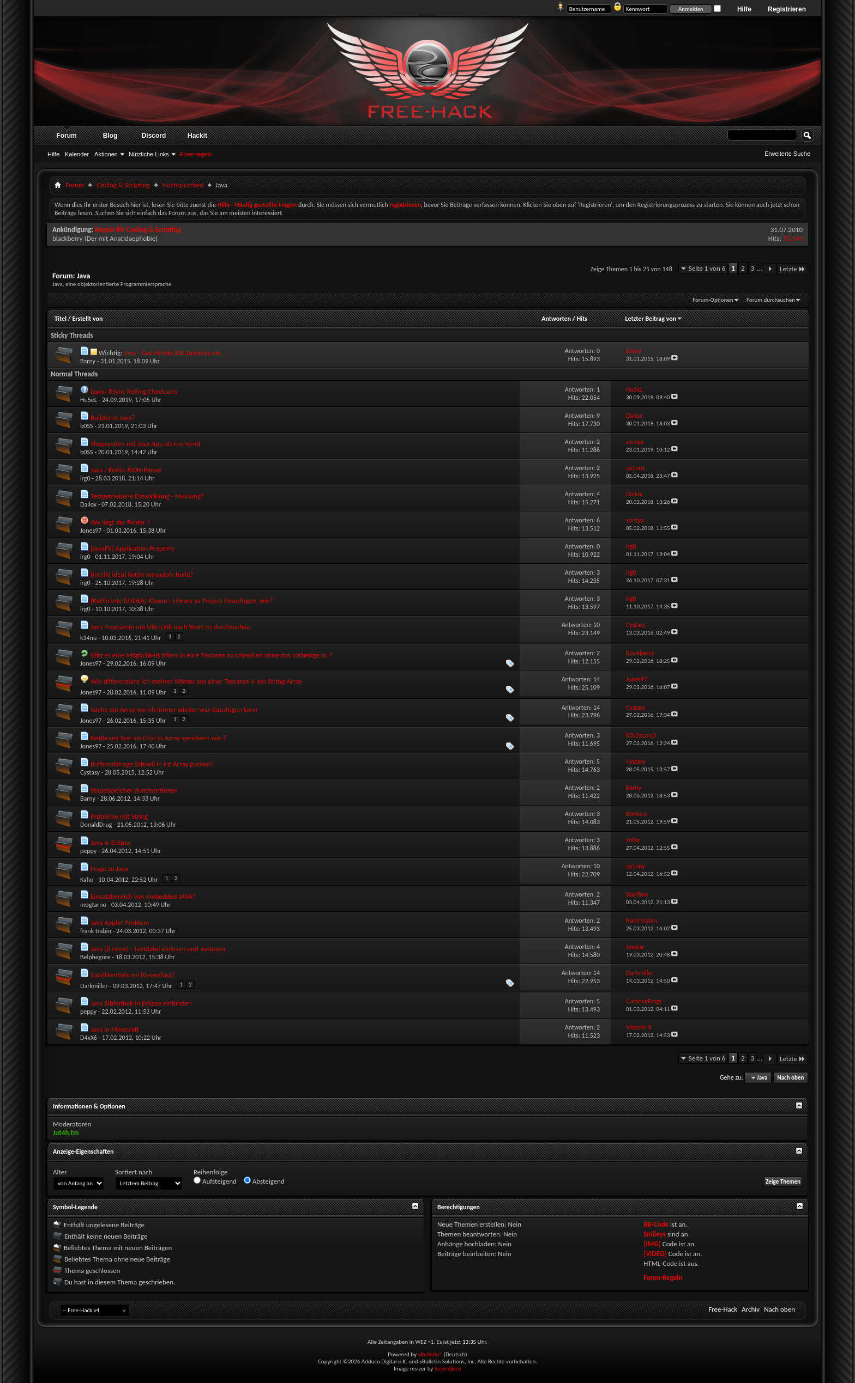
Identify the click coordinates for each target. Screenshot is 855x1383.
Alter (60, 1172)
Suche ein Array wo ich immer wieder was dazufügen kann (174, 709)
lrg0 (85, 478)
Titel (61, 318)
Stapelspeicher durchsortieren (134, 790)
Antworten (556, 318)
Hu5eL (88, 400)
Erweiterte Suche (787, 153)
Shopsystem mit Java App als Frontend (145, 444)
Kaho (86, 880)
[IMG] (652, 1244)
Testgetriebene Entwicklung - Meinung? (147, 496)
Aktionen (106, 154)
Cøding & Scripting (123, 185)
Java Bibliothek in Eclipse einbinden (141, 1003)
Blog (110, 135)
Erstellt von (87, 318)
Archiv (751, 1309)
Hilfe (744, 9)
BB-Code (656, 1224)
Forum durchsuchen (770, 299)
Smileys (654, 1234)
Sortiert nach (133, 1172)
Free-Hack (722, 1309)
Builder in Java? (113, 417)
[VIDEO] (655, 1254)
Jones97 (90, 530)
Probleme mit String (119, 816)
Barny (87, 361)
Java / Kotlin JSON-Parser (126, 470)
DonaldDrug (96, 824)
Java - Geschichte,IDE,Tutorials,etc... (175, 353)
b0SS (86, 426)
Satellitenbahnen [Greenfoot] (132, 975)
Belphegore (95, 957)
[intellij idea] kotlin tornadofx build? (142, 574)
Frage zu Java (109, 868)
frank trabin (95, 931)
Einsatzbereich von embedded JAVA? (143, 896)
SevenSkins (448, 1368)
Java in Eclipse (111, 842)
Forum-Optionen (713, 299)
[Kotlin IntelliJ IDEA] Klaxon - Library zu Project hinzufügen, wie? (182, 600)
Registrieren (787, 9)
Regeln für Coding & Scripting (137, 230)
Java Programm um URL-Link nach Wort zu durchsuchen (170, 627)
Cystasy (90, 772)
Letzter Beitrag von (654, 318)
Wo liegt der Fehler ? (120, 522)
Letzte (792, 269)
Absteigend (264, 1181)
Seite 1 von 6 (707, 268)
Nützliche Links (149, 154)
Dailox (88, 504)
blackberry (67, 238)
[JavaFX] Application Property (132, 548)
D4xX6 (88, 1037)
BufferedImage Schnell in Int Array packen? (152, 764)
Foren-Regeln (662, 1278)
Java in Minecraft (115, 1029)
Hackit (197, 135)
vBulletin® (430, 1354)
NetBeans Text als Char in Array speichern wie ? (158, 738)
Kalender (77, 154)
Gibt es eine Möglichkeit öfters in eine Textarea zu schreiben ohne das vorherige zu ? (212, 655)
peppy (88, 851)
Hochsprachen (182, 185)
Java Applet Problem (120, 922)
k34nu (88, 638)
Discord (154, 135)
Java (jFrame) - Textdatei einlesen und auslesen (158, 949)
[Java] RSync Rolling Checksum (134, 391)
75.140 (793, 238)
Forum (66, 135)
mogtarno (93, 905)
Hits (582, 318)
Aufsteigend (215, 1181)
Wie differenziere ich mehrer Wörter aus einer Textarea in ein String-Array (196, 681)
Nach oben (790, 1077)
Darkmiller (94, 986)
